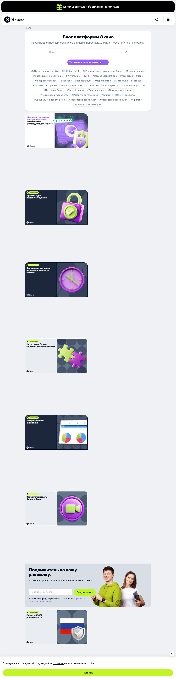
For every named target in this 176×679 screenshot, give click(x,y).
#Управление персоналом (83, 99)
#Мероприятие (103, 80)
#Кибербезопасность (46, 80)
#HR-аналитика (91, 71)
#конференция (83, 80)
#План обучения (75, 90)
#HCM (55, 71)
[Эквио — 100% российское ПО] (56, 422)
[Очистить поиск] (126, 52)
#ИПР (87, 76)
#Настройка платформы (44, 85)
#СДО (118, 95)
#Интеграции (73, 76)
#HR (77, 71)
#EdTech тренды (40, 71)
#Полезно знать (95, 90)
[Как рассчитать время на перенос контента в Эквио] (56, 225)
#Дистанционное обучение (48, 76)
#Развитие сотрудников (85, 95)
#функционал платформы (88, 104)
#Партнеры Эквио (53, 90)
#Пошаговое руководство (54, 95)
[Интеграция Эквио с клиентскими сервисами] (120, 225)
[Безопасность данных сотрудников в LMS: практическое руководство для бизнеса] (56, 149)
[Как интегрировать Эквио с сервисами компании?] (120, 422)
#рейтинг (106, 95)
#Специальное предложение (49, 99)
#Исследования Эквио (105, 76)
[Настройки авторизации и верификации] (56, 496)
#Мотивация (121, 80)
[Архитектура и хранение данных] (120, 149)
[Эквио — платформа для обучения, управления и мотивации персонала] (14, 19)
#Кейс (139, 76)
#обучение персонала (133, 85)
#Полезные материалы (120, 90)
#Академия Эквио (112, 71)
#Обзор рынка (110, 85)
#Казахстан (126, 76)
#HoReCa (67, 71)
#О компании (92, 85)
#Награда (136, 80)
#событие (130, 95)
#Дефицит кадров (135, 71)
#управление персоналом (114, 99)
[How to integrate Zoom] (120, 301)
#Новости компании (71, 85)
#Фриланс (136, 99)
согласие (58, 663)
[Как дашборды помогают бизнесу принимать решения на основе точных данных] (56, 301)
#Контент (66, 80)
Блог (30, 28)
